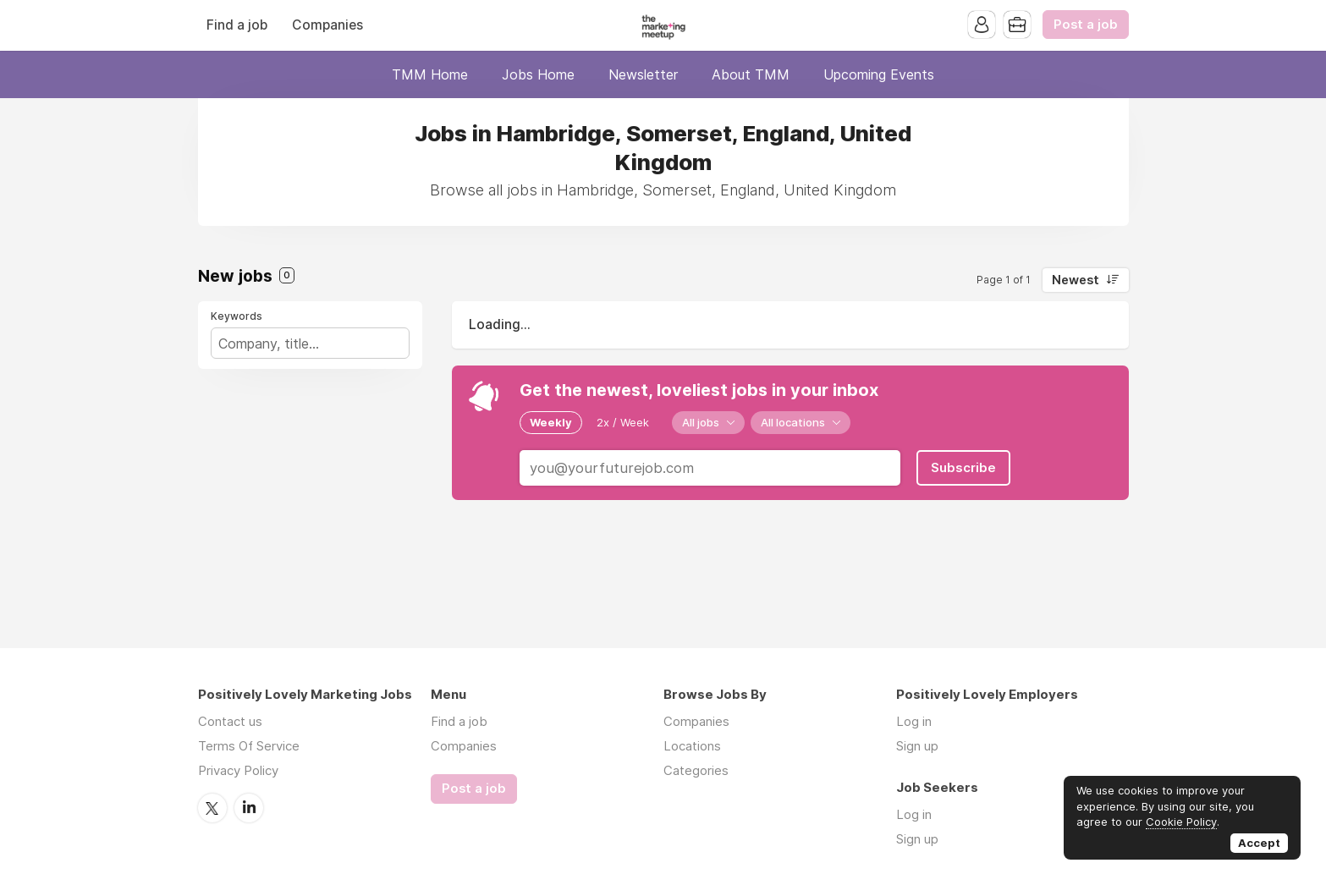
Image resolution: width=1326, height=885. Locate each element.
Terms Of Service (249, 746)
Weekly (551, 422)
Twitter (212, 808)
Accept (1259, 842)
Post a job (1086, 24)
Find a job (236, 25)
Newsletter (643, 74)
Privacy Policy (238, 770)
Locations (692, 746)
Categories (696, 770)
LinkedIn (248, 808)
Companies (327, 25)
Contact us (230, 721)
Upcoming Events (878, 74)
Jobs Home (538, 74)
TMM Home (430, 74)
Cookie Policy (1181, 821)
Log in (914, 721)
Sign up (917, 746)
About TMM (751, 74)
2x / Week (623, 422)
